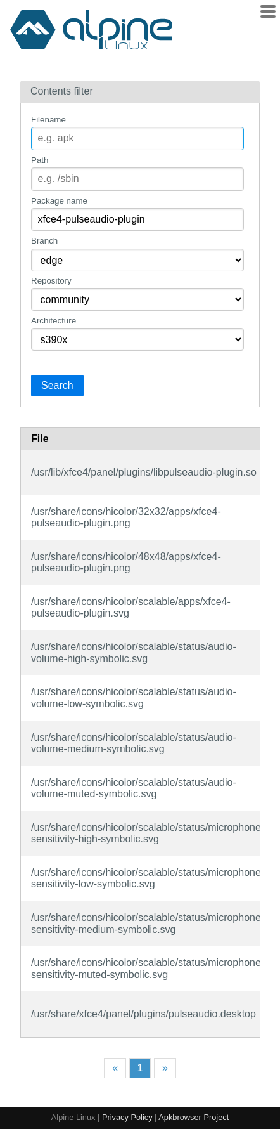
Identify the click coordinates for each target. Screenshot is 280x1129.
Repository (51, 280)
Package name (59, 201)
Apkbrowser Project (193, 1117)
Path (39, 160)
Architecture (53, 320)
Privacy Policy (127, 1117)
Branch (44, 240)
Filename (48, 119)
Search (57, 385)
